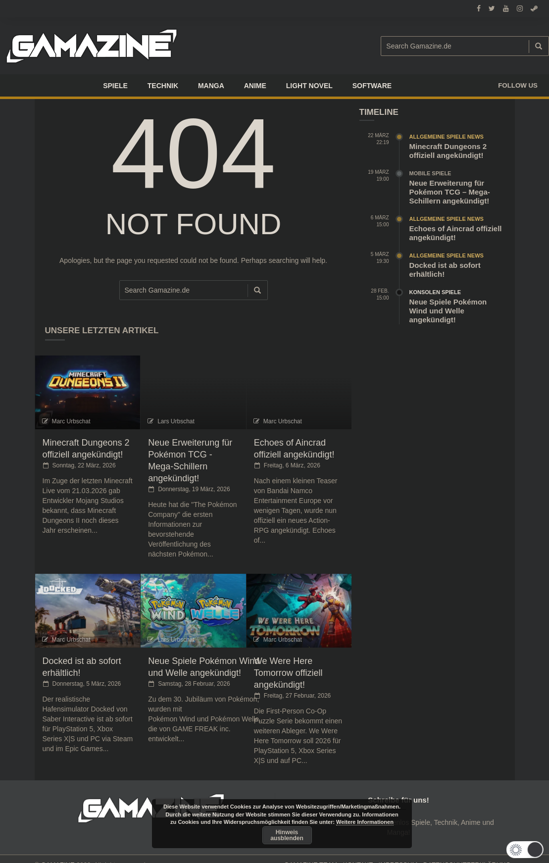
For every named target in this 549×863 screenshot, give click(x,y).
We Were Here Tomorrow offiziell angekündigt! (288, 673)
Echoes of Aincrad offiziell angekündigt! (455, 233)
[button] (530, 850)
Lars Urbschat (176, 421)
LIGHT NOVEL (309, 86)
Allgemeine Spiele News (446, 137)
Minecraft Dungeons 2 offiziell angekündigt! (448, 150)
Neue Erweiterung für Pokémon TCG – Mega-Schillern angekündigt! (449, 192)
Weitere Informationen (365, 822)
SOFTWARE (372, 86)
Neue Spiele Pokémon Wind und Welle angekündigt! (448, 311)
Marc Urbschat (71, 421)
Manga (211, 86)
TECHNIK (163, 86)
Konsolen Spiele (435, 292)
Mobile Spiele (430, 173)
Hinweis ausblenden (286, 835)
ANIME (255, 86)
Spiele (115, 86)
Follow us (518, 85)
